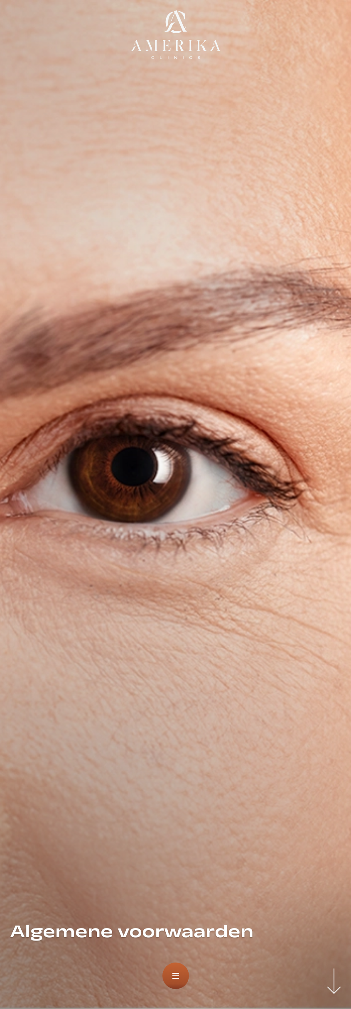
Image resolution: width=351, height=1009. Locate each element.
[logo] (176, 34)
